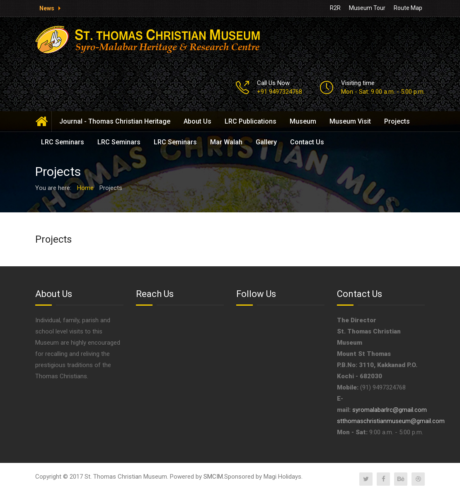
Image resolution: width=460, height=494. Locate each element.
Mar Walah (226, 142)
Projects (397, 121)
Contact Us (307, 142)
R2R (335, 8)
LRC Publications (250, 121)
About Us (197, 121)
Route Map (408, 8)
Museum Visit (350, 121)
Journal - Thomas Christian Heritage (114, 121)
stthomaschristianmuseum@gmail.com (391, 421)
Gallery (266, 142)
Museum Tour (367, 8)
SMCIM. (213, 476)
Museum (303, 121)
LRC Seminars (62, 142)
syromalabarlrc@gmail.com (389, 410)
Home (43, 121)
